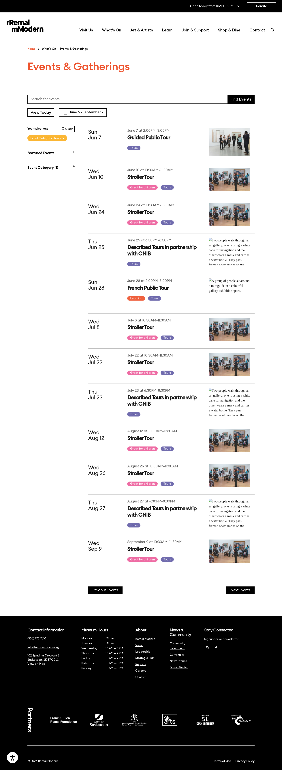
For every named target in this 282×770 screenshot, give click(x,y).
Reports (140, 664)
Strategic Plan (145, 657)
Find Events (240, 99)
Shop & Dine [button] (229, 30)
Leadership (143, 651)
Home (31, 48)
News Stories (178, 661)
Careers (140, 670)
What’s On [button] (111, 30)
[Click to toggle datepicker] (83, 112)
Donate (261, 6)
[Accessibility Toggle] (30, 757)
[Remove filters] (63, 138)
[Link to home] (25, 26)
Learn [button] (167, 30)
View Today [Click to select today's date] (41, 112)
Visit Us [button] (86, 30)
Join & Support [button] (195, 30)
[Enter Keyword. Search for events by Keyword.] (128, 99)
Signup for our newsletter (221, 639)
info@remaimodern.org (43, 647)
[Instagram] (207, 648)
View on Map (36, 663)
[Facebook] (216, 648)
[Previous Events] (105, 590)
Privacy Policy (245, 761)
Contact (257, 30)
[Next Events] (240, 590)
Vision (139, 645)
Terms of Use (222, 761)
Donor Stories (179, 667)
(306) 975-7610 (36, 638)
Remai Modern (145, 638)
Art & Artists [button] (141, 30)
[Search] (273, 31)
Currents (177, 654)
